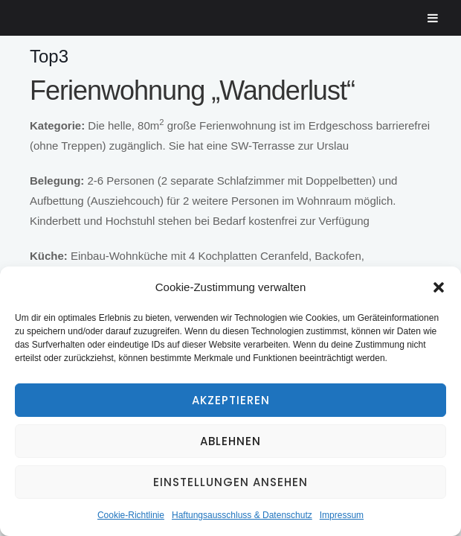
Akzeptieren (231, 400)
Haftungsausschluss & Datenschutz (242, 515)
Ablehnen (230, 441)
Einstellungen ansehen (230, 482)
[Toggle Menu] (433, 18)
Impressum (342, 515)
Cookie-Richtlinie (130, 515)
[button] (438, 287)
